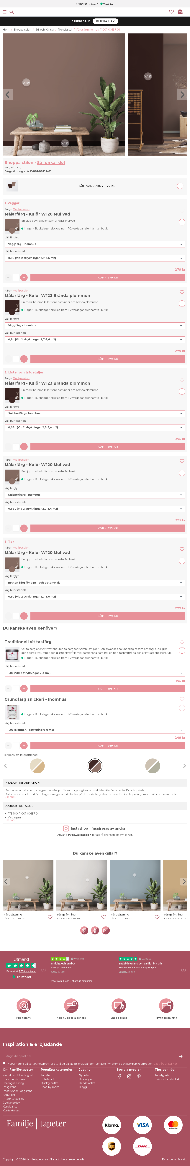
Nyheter (84, 1075)
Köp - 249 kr (108, 745)
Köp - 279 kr (108, 277)
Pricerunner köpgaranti (17, 1091)
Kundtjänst (10, 1106)
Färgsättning (13, 914)
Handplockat (87, 1083)
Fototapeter (49, 1079)
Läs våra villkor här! (166, 1063)
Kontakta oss (11, 1110)
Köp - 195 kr (108, 688)
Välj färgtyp (12, 237)
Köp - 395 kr (108, 446)
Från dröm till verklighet (18, 1075)
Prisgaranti (10, 1087)
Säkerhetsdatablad (167, 1079)
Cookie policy (11, 1102)
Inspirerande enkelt (15, 1079)
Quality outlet (49, 1083)
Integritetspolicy (13, 1098)
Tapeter (46, 1075)
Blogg (83, 1087)
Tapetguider (163, 1075)
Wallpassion (21, 209)
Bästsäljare (86, 1079)
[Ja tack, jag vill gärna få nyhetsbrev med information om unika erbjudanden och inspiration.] (95, 1056)
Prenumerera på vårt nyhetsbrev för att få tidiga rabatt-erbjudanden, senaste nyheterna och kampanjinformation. (92, 1063)
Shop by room (50, 1087)
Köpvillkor (9, 1095)
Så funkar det (51, 162)
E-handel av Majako (174, 1159)
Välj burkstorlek (15, 251)
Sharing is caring (13, 1083)
